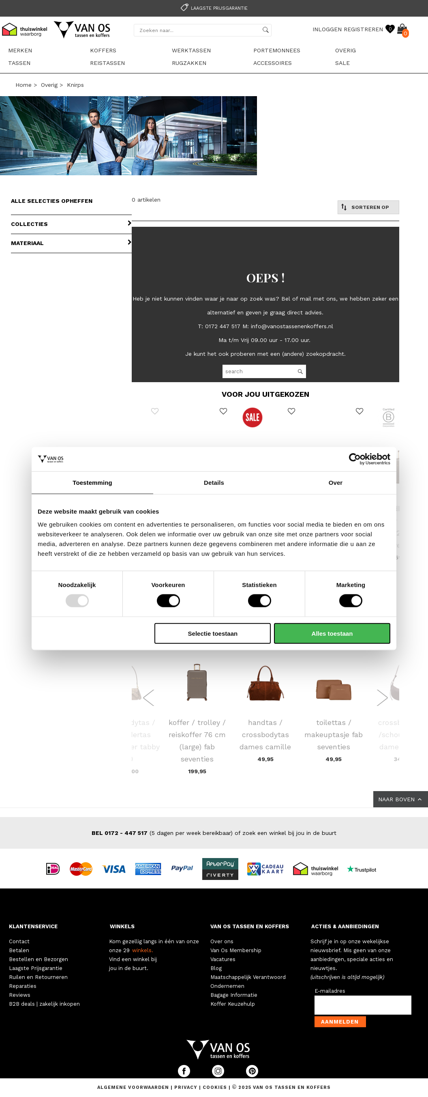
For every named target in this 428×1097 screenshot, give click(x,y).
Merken (20, 50)
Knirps (75, 85)
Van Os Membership (235, 950)
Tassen (19, 63)
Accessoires (272, 63)
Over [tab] (336, 482)
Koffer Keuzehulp (232, 1004)
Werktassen (191, 50)
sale (342, 63)
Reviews (19, 995)
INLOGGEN (327, 29)
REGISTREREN (363, 29)
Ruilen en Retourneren (38, 977)
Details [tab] (214, 482)
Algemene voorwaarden (134, 1087)
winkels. (142, 950)
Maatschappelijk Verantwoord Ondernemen (248, 981)
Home (23, 85)
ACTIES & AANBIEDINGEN (345, 926)
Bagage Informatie (233, 995)
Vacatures (222, 959)
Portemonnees (276, 50)
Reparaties (22, 986)
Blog (216, 968)
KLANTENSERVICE (33, 926)
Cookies (215, 1087)
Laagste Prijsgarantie (35, 968)
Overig (345, 50)
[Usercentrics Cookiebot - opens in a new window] (354, 459)
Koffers (103, 50)
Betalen (19, 950)
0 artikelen (146, 199)
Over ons (221, 941)
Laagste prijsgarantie (213, 8)
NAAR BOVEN (400, 799)
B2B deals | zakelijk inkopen (44, 1004)
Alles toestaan (332, 633)
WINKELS (122, 926)
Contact (19, 941)
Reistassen (107, 63)
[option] (214, 7)
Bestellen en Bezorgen (38, 959)
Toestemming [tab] (92, 482)
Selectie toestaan (213, 633)
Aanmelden (340, 1022)
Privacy (186, 1087)
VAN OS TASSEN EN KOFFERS (249, 926)
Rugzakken (189, 63)
